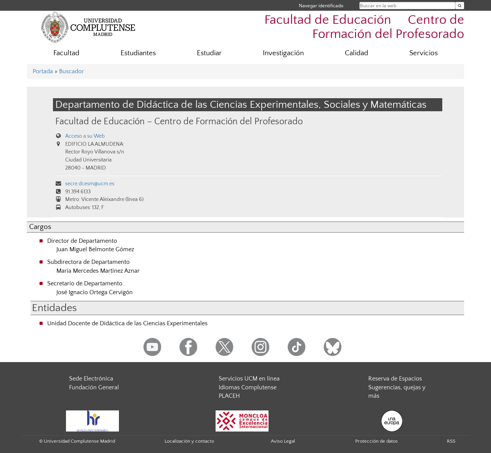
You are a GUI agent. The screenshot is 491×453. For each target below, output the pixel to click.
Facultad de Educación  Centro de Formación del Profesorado (364, 27)
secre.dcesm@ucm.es (89, 184)
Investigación (283, 53)
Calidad (356, 53)
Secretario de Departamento (84, 283)
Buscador (71, 71)
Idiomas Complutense (248, 387)
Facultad (66, 53)
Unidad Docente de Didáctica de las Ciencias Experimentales (127, 323)
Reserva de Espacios (395, 378)
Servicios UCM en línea (249, 378)
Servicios (423, 53)
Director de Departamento (82, 240)
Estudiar (209, 53)
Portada (43, 71)
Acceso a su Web (85, 136)
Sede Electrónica (91, 378)
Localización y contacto (189, 441)
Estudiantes (138, 53)
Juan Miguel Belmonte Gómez (95, 249)
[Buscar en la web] (459, 5)
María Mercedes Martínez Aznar (98, 270)
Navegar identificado (321, 5)
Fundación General (94, 387)
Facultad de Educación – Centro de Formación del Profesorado (179, 121)
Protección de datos (376, 441)
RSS (451, 441)
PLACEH (229, 395)
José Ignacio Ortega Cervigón (94, 292)
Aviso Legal (283, 441)
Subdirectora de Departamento (88, 262)
